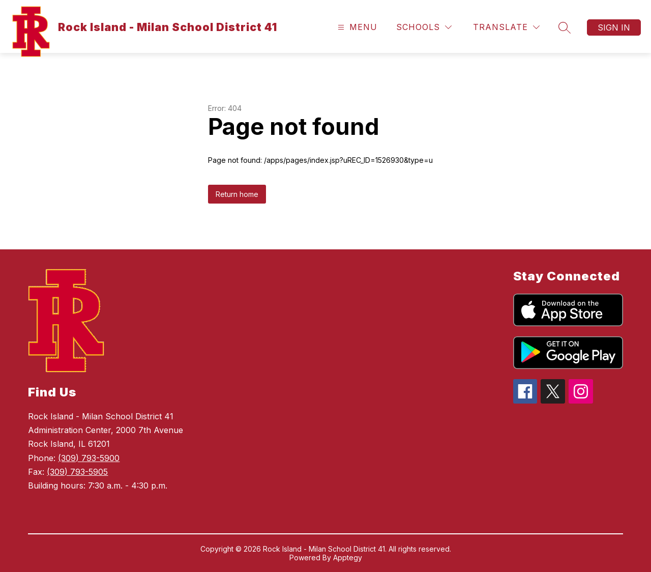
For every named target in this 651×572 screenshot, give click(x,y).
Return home (237, 194)
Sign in (614, 27)
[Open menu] (356, 27)
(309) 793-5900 (89, 458)
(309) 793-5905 (77, 472)
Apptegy (347, 557)
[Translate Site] (506, 27)
